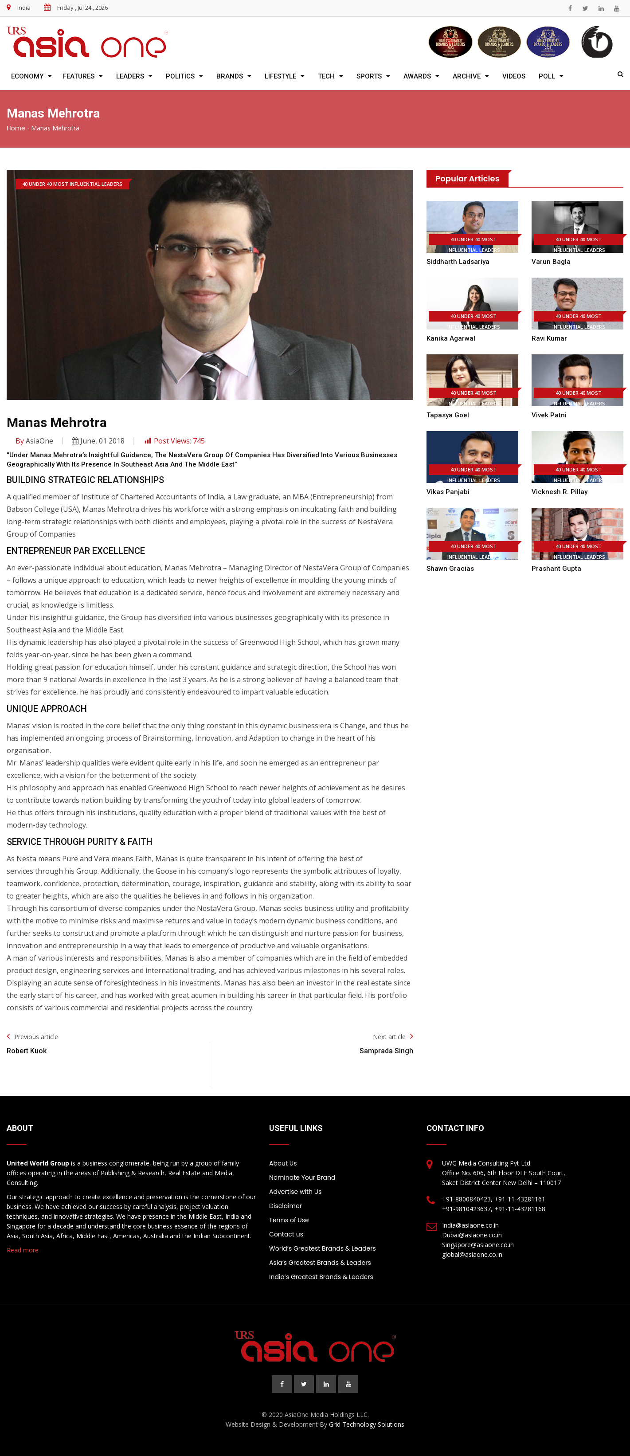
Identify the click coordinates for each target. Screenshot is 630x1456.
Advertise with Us (295, 1191)
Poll (547, 76)
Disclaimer (285, 1205)
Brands (229, 76)
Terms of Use (289, 1220)
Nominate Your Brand (302, 1177)
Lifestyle (280, 76)
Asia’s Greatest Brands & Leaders (320, 1262)
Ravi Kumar (549, 338)
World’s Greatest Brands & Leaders (322, 1248)
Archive (467, 76)
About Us (283, 1163)
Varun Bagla (551, 262)
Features (78, 76)
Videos (513, 76)
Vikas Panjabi (448, 492)
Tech (326, 76)
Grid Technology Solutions (366, 1424)
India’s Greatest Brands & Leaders (321, 1276)
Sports (369, 76)
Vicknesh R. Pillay (559, 492)
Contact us (286, 1234)
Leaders (130, 76)
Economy (27, 76)
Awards (417, 76)
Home (16, 128)
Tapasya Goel (448, 415)
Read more (23, 1250)
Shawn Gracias (450, 569)
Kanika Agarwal (451, 338)
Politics (180, 76)
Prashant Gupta (556, 569)
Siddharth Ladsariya (458, 262)
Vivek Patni (549, 415)
